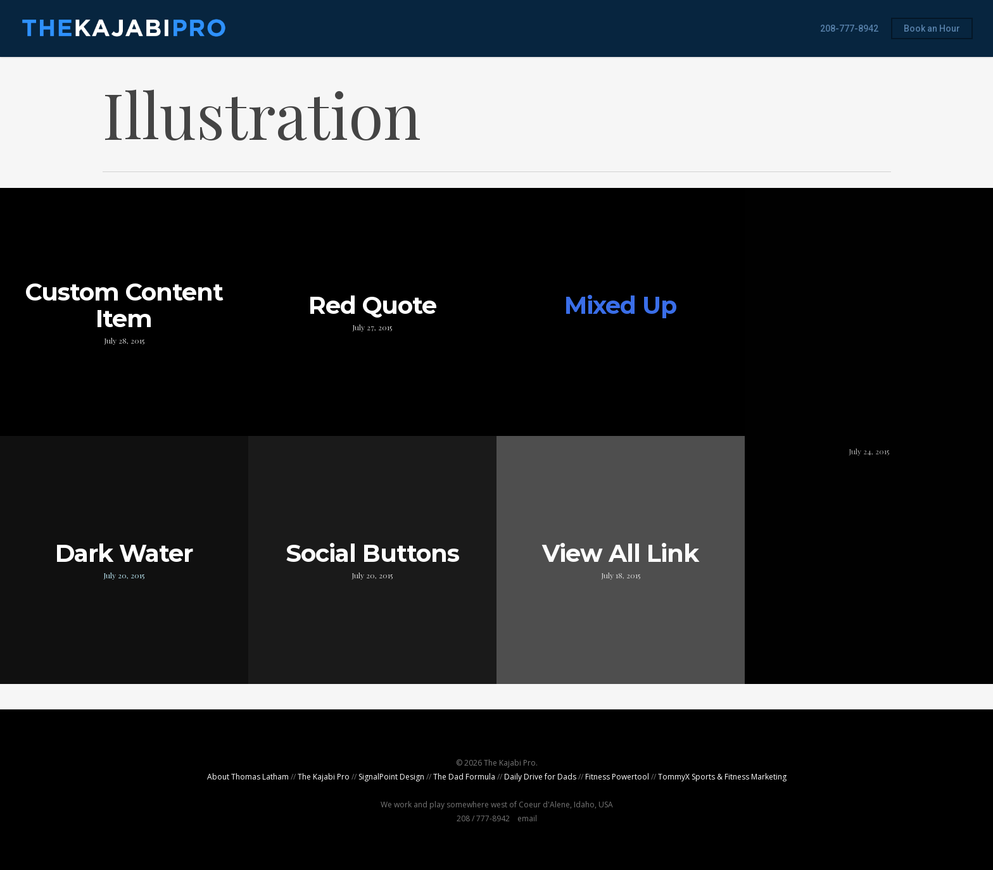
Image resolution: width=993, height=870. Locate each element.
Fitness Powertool (617, 776)
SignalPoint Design (391, 776)
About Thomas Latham (248, 776)
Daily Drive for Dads (540, 776)
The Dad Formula (464, 776)
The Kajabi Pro (324, 776)
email (527, 818)
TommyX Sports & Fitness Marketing (722, 776)
